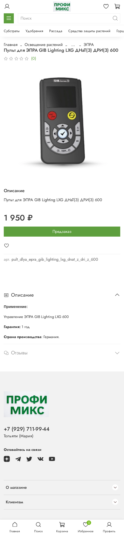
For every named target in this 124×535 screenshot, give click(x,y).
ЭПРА (89, 44)
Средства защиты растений (89, 30)
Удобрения (34, 30)
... (73, 44)
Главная (11, 44)
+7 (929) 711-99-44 (26, 429)
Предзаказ (62, 231)
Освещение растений (44, 44)
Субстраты (12, 30)
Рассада (55, 30)
